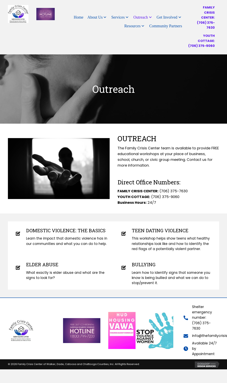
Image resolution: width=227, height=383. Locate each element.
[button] (105, 17)
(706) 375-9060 (201, 46)
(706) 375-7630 (173, 191)
